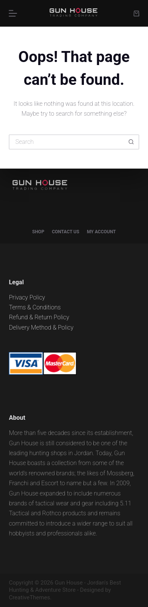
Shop (38, 231)
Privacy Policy (27, 297)
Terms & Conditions (35, 307)
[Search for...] (66, 142)
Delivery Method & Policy (41, 327)
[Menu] (13, 13)
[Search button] (131, 142)
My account (101, 231)
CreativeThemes (29, 597)
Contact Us (65, 231)
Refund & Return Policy (39, 317)
